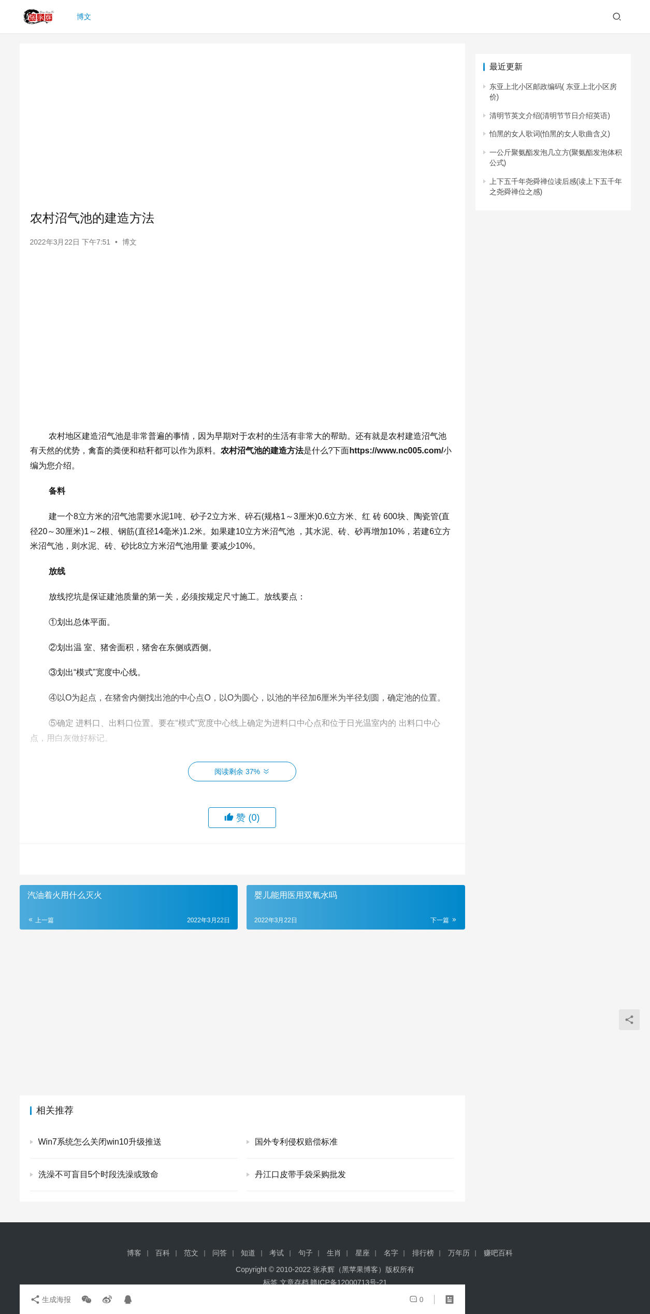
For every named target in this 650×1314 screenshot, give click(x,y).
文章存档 (294, 1282)
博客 (134, 1253)
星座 (362, 1253)
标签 (270, 1282)
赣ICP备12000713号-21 (348, 1282)
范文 (191, 1253)
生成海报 (50, 1299)
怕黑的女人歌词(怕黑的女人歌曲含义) (549, 134)
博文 (84, 16)
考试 (276, 1253)
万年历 (459, 1253)
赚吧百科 (498, 1253)
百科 (162, 1253)
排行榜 (423, 1253)
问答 (219, 1253)
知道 (248, 1253)
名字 (391, 1253)
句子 (305, 1253)
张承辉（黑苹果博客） (349, 1269)
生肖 (334, 1253)
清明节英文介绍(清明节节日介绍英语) (549, 115)
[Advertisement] (242, 126)
